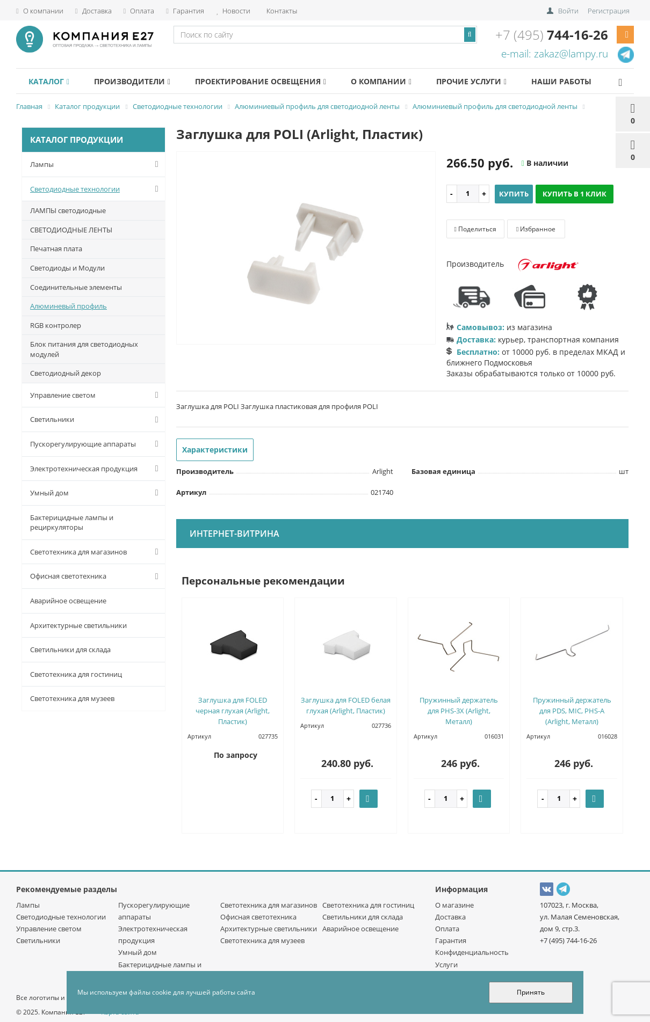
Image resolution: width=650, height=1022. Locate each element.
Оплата (139, 11)
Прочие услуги (493, 81)
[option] (306, 248)
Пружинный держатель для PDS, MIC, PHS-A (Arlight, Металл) (572, 710)
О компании (39, 11)
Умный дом (96, 492)
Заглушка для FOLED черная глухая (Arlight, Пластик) (233, 710)
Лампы (96, 164)
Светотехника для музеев (72, 698)
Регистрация (609, 11)
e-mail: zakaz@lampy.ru (554, 54)
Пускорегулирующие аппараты (96, 444)
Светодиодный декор (65, 373)
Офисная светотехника (96, 576)
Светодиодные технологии (96, 189)
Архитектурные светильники (78, 625)
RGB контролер (55, 325)
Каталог (51, 81)
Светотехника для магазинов (96, 551)
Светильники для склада (70, 649)
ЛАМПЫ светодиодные (68, 210)
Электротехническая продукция (96, 468)
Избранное (535, 228)
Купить (514, 194)
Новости (233, 11)
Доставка (93, 11)
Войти (568, 11)
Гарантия (185, 11)
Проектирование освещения (272, 81)
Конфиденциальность (472, 952)
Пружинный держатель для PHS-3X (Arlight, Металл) (459, 710)
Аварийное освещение (68, 600)
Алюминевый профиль (68, 306)
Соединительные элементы (76, 287)
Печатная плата (56, 248)
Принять (531, 992)
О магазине (454, 905)
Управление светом (96, 395)
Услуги (446, 964)
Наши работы (588, 81)
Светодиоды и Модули (67, 268)
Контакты (281, 11)
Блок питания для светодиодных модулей (84, 349)
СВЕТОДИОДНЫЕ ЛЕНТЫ (71, 230)
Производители (139, 81)
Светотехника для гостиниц (76, 674)
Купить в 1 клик (574, 194)
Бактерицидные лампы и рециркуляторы (71, 522)
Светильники (96, 419)
